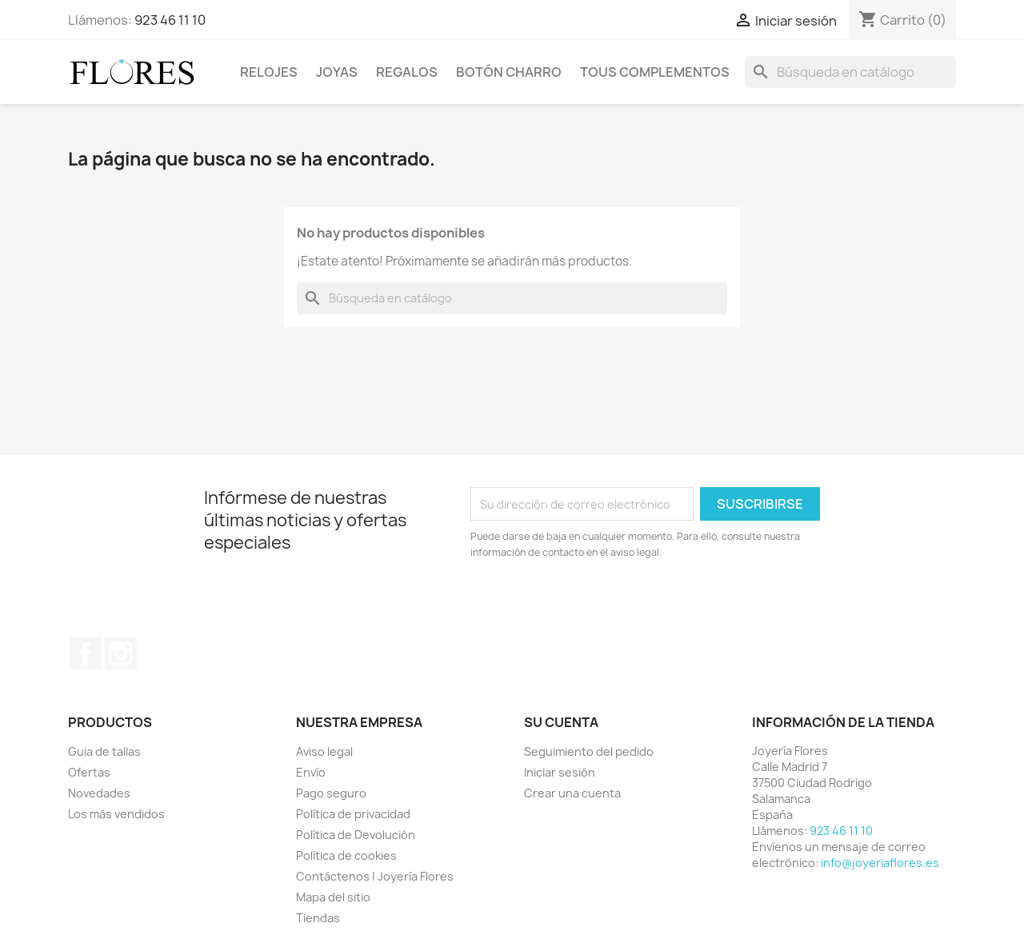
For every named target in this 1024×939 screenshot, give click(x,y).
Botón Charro (509, 72)
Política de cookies (346, 855)
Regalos (407, 72)
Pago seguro (331, 793)
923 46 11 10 (170, 20)
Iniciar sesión (559, 772)
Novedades (99, 793)
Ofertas (89, 772)
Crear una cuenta (572, 793)
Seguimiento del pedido (589, 751)
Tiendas (318, 917)
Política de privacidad (353, 813)
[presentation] (604, 604)
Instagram (121, 653)
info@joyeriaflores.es (880, 862)
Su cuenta (561, 722)
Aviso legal (324, 751)
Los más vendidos (116, 813)
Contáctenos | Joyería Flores (375, 876)
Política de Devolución (355, 834)
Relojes (269, 72)
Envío (311, 772)
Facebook (86, 653)
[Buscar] (850, 72)
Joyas (337, 72)
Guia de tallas (104, 751)
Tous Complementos (655, 72)
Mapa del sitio (333, 897)
